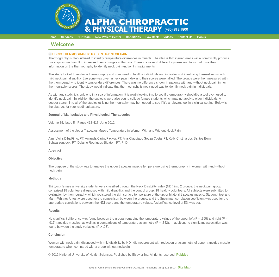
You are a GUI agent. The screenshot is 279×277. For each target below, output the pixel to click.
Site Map (184, 267)
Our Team (84, 37)
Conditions (133, 37)
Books (201, 37)
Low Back (152, 37)
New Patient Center (108, 37)
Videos (168, 37)
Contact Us (184, 37)
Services (67, 37)
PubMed (182, 254)
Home (52, 37)
